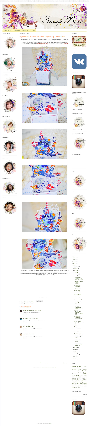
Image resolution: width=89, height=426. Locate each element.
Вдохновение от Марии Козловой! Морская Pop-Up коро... (78, 335)
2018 (74, 261)
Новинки (74, 373)
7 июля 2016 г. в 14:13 (33, 318)
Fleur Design (78, 387)
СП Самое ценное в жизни (81, 383)
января (76, 356)
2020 (74, 257)
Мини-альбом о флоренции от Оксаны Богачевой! (77, 296)
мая (75, 349)
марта (75, 353)
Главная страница (7, 30)
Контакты (33, 30)
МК (82, 370)
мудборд (79, 372)
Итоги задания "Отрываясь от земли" (78, 340)
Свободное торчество (76, 378)
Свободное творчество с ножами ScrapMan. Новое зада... (78, 312)
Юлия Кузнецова (27, 310)
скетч (78, 379)
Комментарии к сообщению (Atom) (48, 367)
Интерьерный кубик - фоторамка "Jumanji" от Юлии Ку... (78, 301)
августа (76, 274)
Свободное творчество (81, 376)
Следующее (23, 362)
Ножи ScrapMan (17, 30)
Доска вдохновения (82, 367)
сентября (76, 272)
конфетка (78, 370)
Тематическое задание (82, 384)
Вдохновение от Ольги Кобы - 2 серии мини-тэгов (78, 278)
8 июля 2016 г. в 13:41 (29, 334)
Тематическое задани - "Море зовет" (78, 291)
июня (75, 347)
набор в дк (84, 372)
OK (23, 326)
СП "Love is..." (78, 380)
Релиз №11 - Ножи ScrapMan (78, 331)
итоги (79, 369)
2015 (74, 358)
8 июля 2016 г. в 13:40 (29, 326)
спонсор (73, 384)
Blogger (50, 423)
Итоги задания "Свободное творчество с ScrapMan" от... (78, 287)
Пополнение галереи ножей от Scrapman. (78, 282)
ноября (76, 268)
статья (76, 384)
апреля (76, 351)
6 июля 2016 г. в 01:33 (36, 310)
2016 (74, 265)
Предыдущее (65, 362)
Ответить (25, 314)
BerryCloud (25, 318)
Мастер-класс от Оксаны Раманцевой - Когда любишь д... (78, 306)
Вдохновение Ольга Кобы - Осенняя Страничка (78, 344)
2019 (74, 259)
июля (75, 275)
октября (76, 270)
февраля (76, 354)
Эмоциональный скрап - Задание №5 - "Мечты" (78, 328)
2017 (74, 263)
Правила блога (25, 30)
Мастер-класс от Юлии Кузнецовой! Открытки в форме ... (78, 323)
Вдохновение (26, 303)
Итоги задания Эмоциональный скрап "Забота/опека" (78, 318)
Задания (31, 303)
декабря (76, 266)
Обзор (81, 375)
